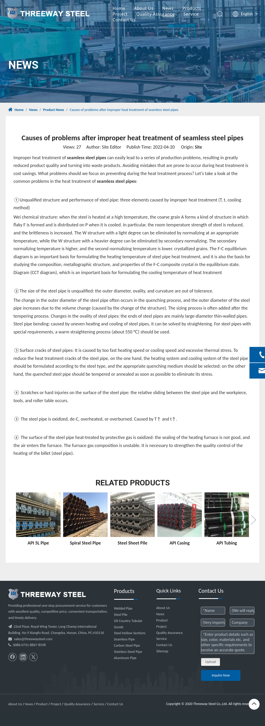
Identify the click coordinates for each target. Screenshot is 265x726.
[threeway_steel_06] (47, 594)
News (171, 8)
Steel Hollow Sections (129, 633)
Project (123, 14)
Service (194, 14)
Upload (210, 662)
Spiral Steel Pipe (85, 543)
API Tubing (226, 543)
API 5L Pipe (38, 543)
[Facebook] (12, 657)
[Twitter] (33, 657)
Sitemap (162, 651)
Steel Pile (120, 614)
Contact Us (127, 20)
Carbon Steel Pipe (127, 645)
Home (122, 8)
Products (195, 8)
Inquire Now (221, 675)
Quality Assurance (159, 14)
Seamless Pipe (124, 639)
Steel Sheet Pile (132, 543)
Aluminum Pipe (125, 658)
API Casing (180, 543)
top (254, 703)
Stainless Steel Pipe (128, 652)
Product (162, 620)
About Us (147, 8)
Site (198, 147)
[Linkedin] (23, 657)
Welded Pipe (123, 608)
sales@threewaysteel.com (33, 639)
